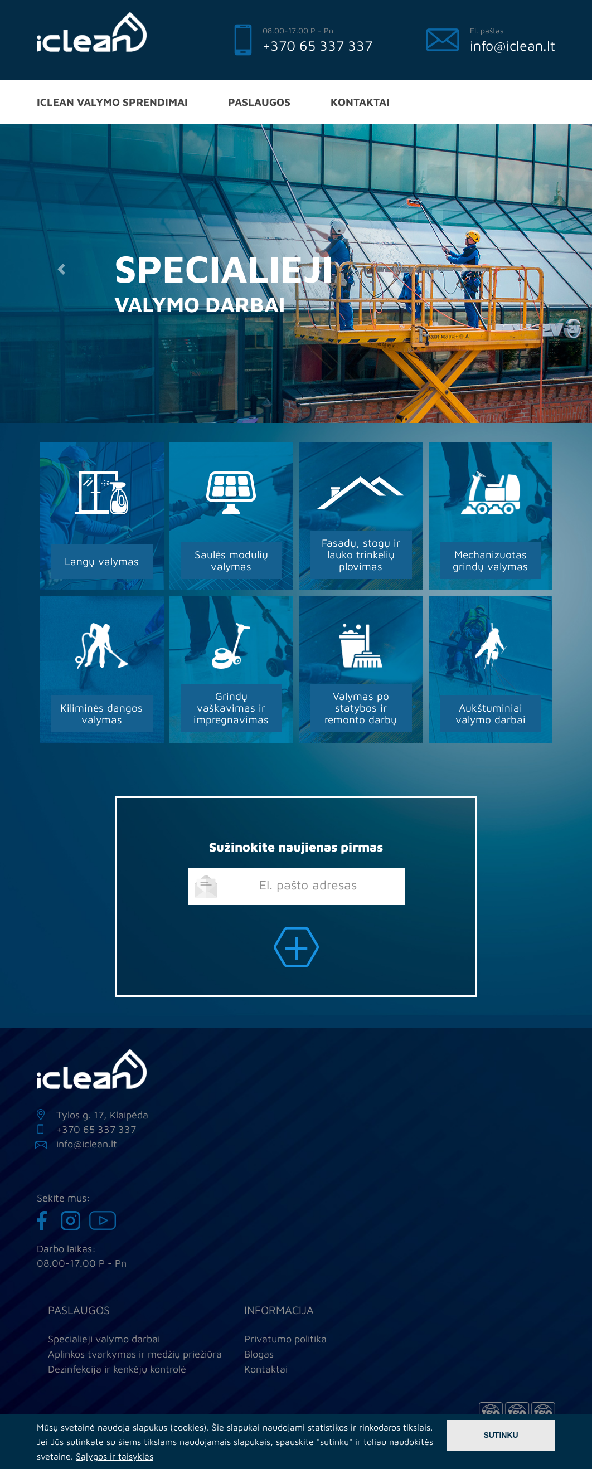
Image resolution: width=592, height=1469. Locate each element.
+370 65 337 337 (317, 45)
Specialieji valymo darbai (104, 1339)
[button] (61, 269)
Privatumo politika (285, 1339)
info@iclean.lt (512, 45)
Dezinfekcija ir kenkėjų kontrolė (117, 1369)
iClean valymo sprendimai (112, 101)
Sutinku (500, 1435)
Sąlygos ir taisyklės (114, 1456)
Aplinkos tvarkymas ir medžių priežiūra (135, 1354)
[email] (296, 886)
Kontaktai (360, 101)
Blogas (259, 1354)
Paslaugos (259, 101)
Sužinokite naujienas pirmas (296, 846)
